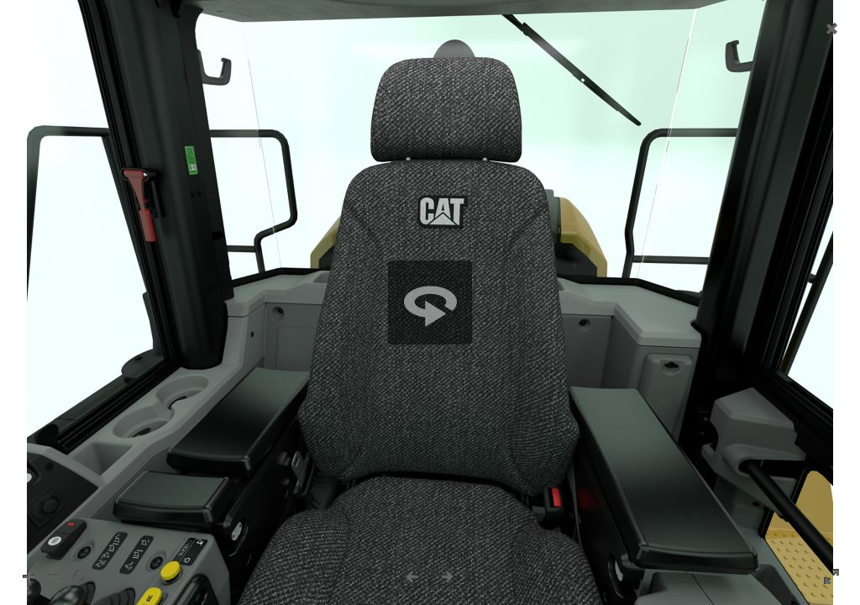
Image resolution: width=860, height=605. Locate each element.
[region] (430, 302)
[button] (430, 302)
